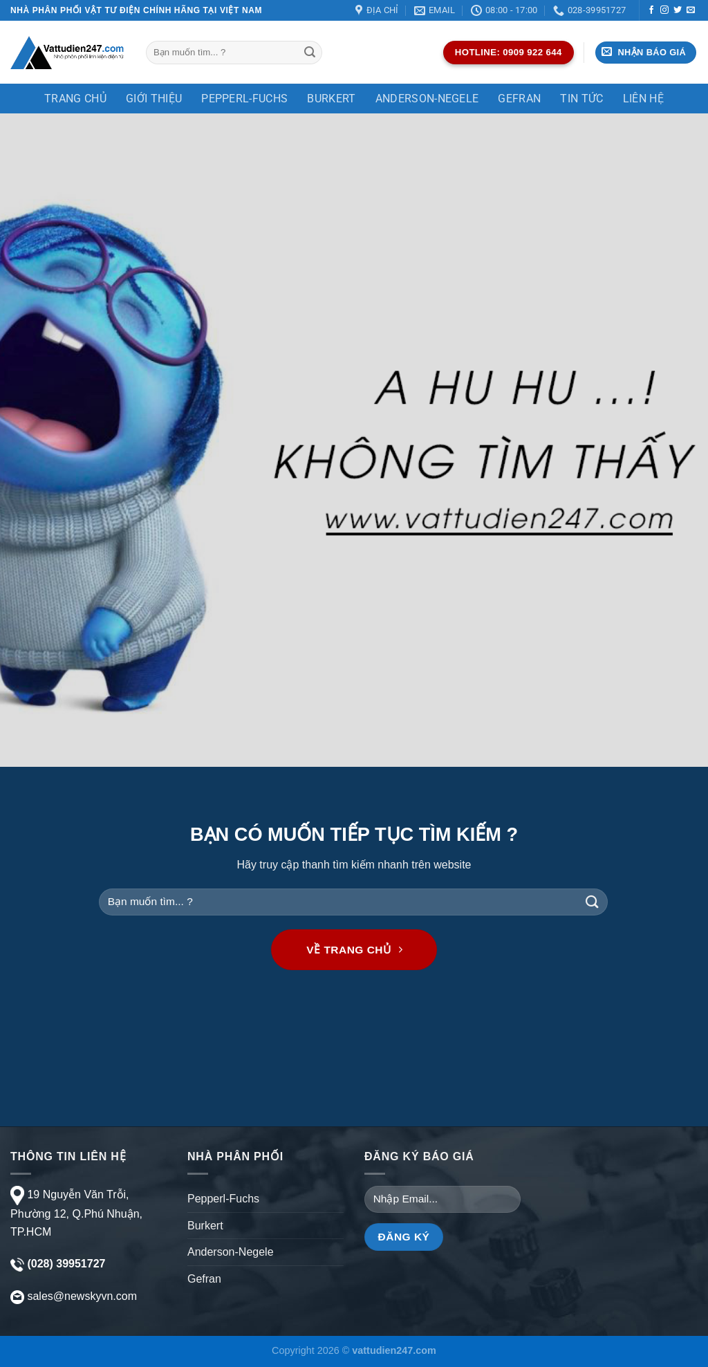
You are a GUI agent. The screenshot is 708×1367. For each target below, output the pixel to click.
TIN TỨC (581, 98)
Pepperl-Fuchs (244, 98)
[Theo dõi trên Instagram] (664, 10)
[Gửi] (310, 52)
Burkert (331, 98)
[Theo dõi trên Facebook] (651, 10)
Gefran (519, 98)
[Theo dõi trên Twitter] (677, 10)
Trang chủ (75, 98)
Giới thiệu (154, 98)
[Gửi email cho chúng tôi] (691, 10)
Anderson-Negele (427, 98)
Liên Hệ (643, 98)
